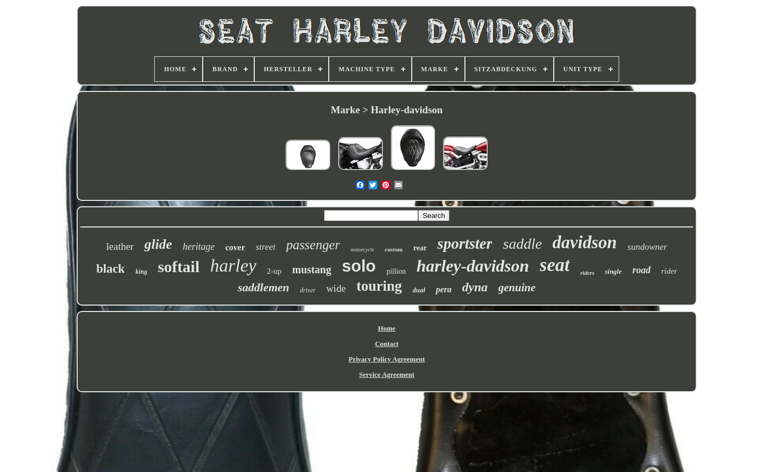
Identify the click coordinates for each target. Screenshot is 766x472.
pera (443, 289)
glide (158, 244)
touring (379, 286)
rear (420, 248)
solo (359, 266)
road (641, 270)
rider (669, 271)
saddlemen (263, 287)
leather (120, 246)
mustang (311, 269)
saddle (522, 243)
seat (555, 265)
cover (235, 247)
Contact (386, 344)
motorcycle (362, 249)
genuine (517, 287)
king (141, 271)
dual (419, 290)
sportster (464, 243)
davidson (585, 242)
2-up (274, 271)
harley (233, 265)
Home (386, 328)
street (266, 247)
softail (178, 266)
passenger (313, 245)
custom (394, 249)
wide (336, 288)
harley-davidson (473, 265)
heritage (198, 246)
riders (587, 272)
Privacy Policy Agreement (386, 359)
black (110, 268)
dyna (475, 287)
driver (307, 290)
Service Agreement (386, 374)
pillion (396, 271)
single (613, 271)
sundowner (648, 247)
